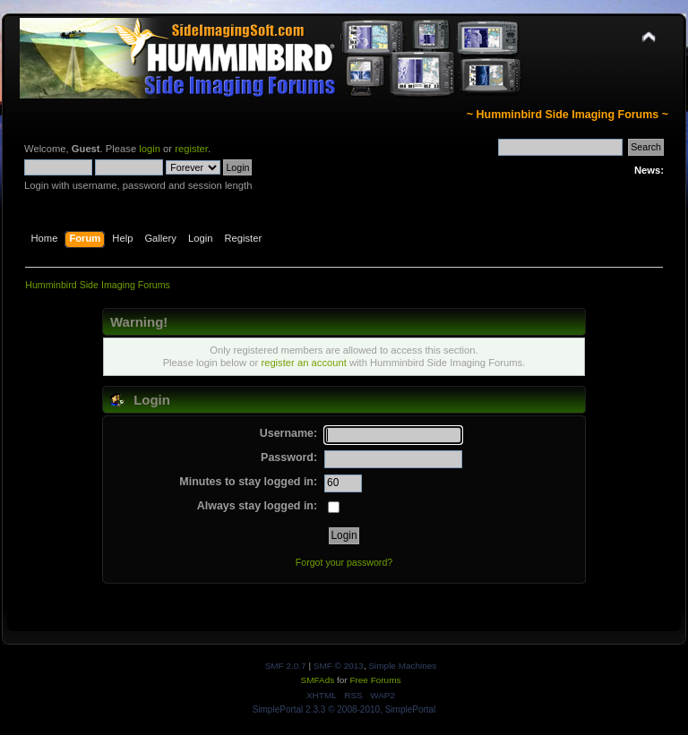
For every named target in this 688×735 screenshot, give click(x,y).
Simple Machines (402, 666)
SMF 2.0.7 (285, 666)
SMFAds (318, 680)
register (191, 148)
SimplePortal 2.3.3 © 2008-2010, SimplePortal (344, 709)
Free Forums (374, 680)
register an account (303, 362)
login (149, 148)
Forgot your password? (344, 562)
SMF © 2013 (339, 666)
